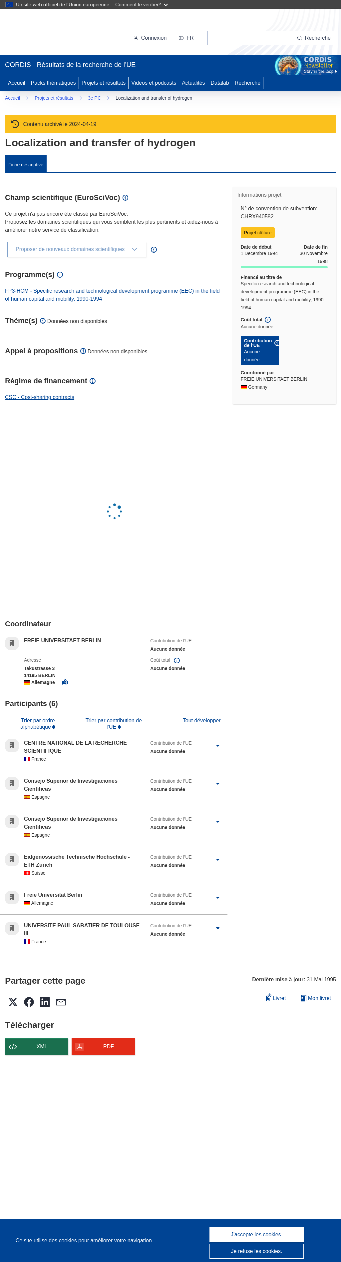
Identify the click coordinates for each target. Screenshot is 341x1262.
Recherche (247, 83)
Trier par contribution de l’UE (114, 723)
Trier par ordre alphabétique (37, 723)
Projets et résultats (104, 83)
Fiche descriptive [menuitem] (25, 164)
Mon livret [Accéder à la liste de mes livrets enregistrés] (316, 998)
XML (42, 1046)
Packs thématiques (53, 83)
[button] (186, 38)
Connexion (150, 38)
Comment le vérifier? (141, 4)
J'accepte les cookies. (256, 1234)
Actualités (193, 83)
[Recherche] (314, 38)
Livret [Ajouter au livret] (276, 997)
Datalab (220, 83)
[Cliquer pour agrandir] (217, 745)
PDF (108, 1046)
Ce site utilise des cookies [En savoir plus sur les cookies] (47, 1240)
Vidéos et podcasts (153, 83)
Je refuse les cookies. (256, 1251)
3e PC (94, 98)
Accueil (16, 83)
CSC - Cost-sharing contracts (39, 397)
